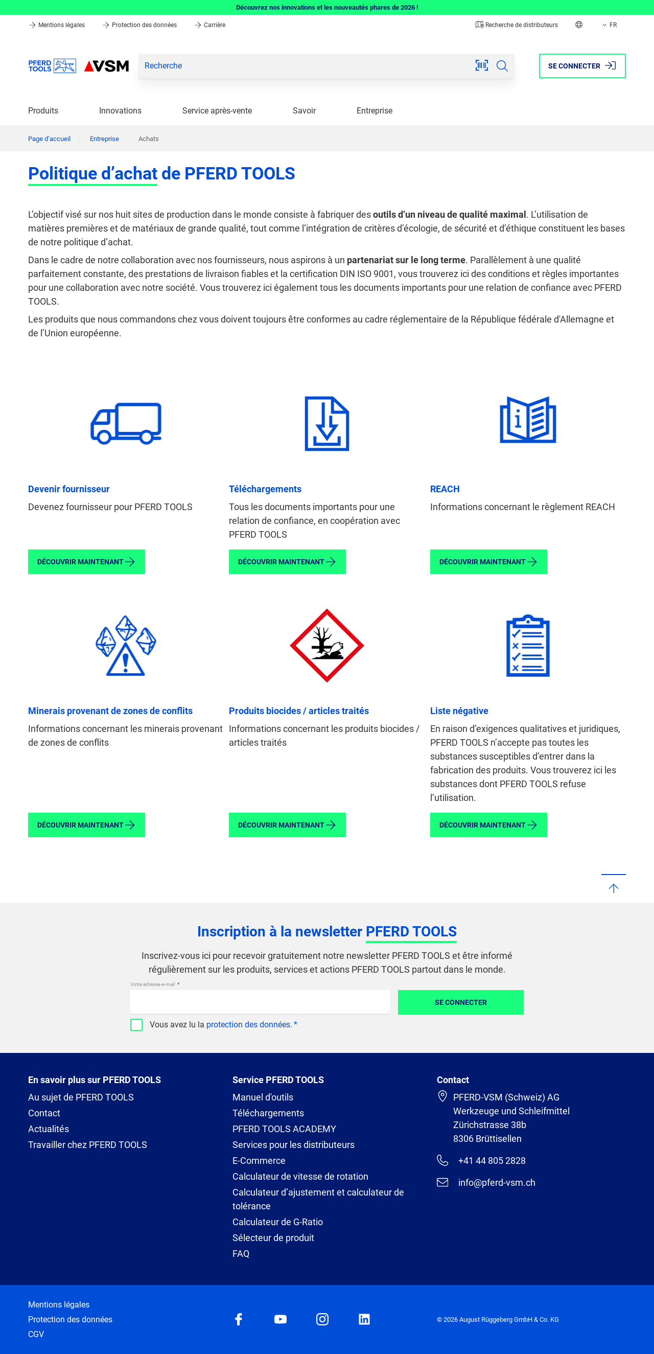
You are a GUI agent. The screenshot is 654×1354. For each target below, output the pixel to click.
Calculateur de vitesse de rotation (300, 1176)
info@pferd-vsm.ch (486, 1182)
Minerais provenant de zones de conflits (110, 710)
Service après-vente (217, 111)
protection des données (248, 1024)
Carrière (209, 25)
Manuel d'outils (262, 1097)
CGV (36, 1334)
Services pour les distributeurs (293, 1144)
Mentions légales (57, 25)
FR (608, 25)
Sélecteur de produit (273, 1237)
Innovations (120, 111)
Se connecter (461, 1002)
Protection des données (140, 25)
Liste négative (459, 710)
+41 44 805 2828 (481, 1160)
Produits (43, 111)
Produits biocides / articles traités (299, 710)
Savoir (304, 111)
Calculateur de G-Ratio (277, 1222)
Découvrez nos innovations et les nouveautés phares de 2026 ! (327, 7)
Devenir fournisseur (69, 489)
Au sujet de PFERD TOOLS (81, 1097)
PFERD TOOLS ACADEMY (284, 1128)
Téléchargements (265, 489)
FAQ (240, 1253)
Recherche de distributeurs (517, 25)
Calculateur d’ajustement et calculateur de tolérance (318, 1199)
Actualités (48, 1128)
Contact (44, 1113)
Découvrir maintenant (86, 562)
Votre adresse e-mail (153, 984)
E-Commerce (259, 1160)
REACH (445, 489)
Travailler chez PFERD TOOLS (87, 1144)
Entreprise (374, 111)
